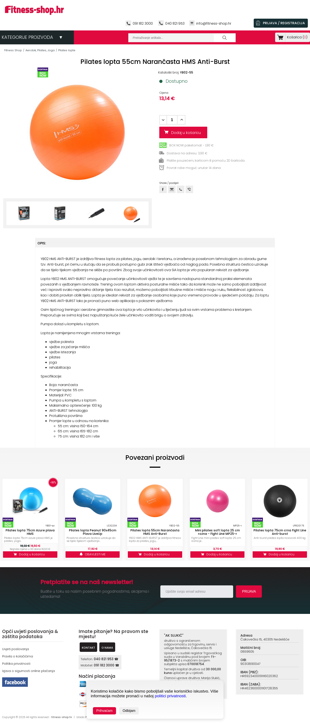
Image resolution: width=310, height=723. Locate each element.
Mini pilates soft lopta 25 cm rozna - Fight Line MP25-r (217, 532)
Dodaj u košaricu (187, 132)
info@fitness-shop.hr (213, 23)
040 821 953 (175, 23)
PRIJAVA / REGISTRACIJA (284, 23)
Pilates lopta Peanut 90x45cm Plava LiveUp (92, 532)
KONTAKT (88, 648)
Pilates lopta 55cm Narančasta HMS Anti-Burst (154, 532)
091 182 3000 (143, 23)
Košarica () (296, 37)
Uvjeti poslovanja (15, 649)
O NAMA (107, 648)
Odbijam (129, 710)
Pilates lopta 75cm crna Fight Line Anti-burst (279, 532)
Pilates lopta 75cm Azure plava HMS (30, 532)
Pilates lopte (66, 50)
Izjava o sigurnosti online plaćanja (28, 671)
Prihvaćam (104, 710)
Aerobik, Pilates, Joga (40, 50)
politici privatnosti (170, 696)
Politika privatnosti (16, 663)
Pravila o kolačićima (17, 656)
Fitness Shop (13, 50)
